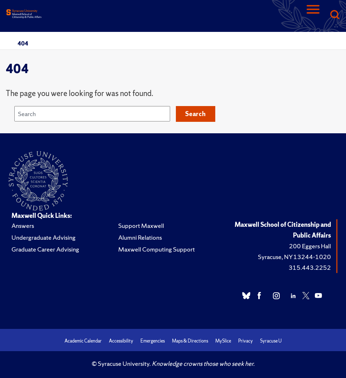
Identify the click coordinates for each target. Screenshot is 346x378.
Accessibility (121, 341)
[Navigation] (313, 15)
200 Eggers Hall (310, 246)
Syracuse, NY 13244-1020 (294, 257)
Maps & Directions (190, 341)
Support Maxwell (141, 225)
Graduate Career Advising (45, 249)
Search (195, 114)
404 (23, 43)
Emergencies (152, 341)
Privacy (245, 341)
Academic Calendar (83, 341)
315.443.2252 (310, 267)
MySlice (223, 341)
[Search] (334, 15)
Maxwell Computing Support (156, 249)
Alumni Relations (140, 237)
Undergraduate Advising (43, 237)
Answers (22, 225)
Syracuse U (271, 341)
